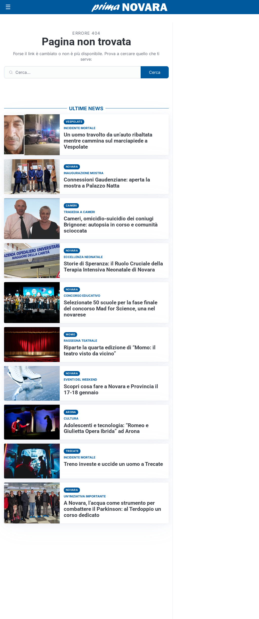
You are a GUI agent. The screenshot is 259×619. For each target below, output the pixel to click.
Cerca (154, 72)
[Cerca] (72, 72)
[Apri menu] (8, 7)
